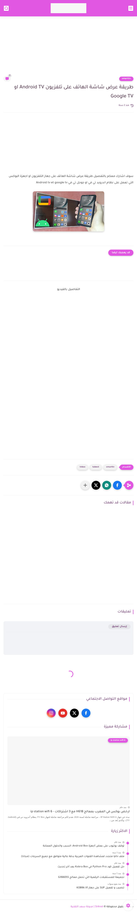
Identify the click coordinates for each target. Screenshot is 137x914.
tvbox (82, 467)
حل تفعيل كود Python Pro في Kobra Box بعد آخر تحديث (91, 867)
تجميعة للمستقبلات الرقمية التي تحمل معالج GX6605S (91, 877)
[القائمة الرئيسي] (130, 8)
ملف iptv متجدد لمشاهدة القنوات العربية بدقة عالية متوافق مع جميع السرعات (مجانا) (72, 856)
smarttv (126, 78)
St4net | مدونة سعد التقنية (87, 906)
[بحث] (6, 8)
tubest (95, 467)
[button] (117, 485)
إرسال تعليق (119, 626)
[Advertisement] (68, 48)
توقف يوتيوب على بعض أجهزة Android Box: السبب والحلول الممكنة (83, 846)
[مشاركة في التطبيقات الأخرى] (85, 485)
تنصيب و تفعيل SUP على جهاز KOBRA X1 (100, 888)
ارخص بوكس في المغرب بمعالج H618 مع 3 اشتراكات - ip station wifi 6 (80, 812)
